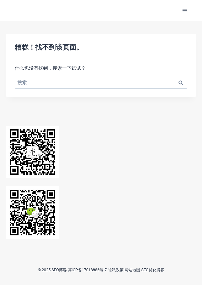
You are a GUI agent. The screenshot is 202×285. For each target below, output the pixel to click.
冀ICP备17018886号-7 (87, 270)
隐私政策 (116, 270)
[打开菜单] (184, 10)
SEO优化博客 (152, 270)
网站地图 (132, 270)
